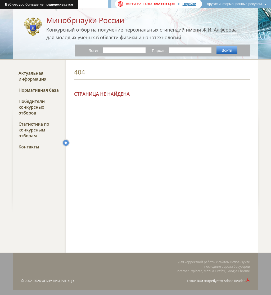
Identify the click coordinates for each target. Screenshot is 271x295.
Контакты (29, 147)
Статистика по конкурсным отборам (34, 130)
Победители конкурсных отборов (32, 107)
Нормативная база (39, 90)
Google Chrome (238, 271)
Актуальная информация (33, 76)
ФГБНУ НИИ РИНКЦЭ (58, 281)
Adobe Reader (234, 281)
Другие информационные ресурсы (234, 4)
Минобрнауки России (85, 20)
